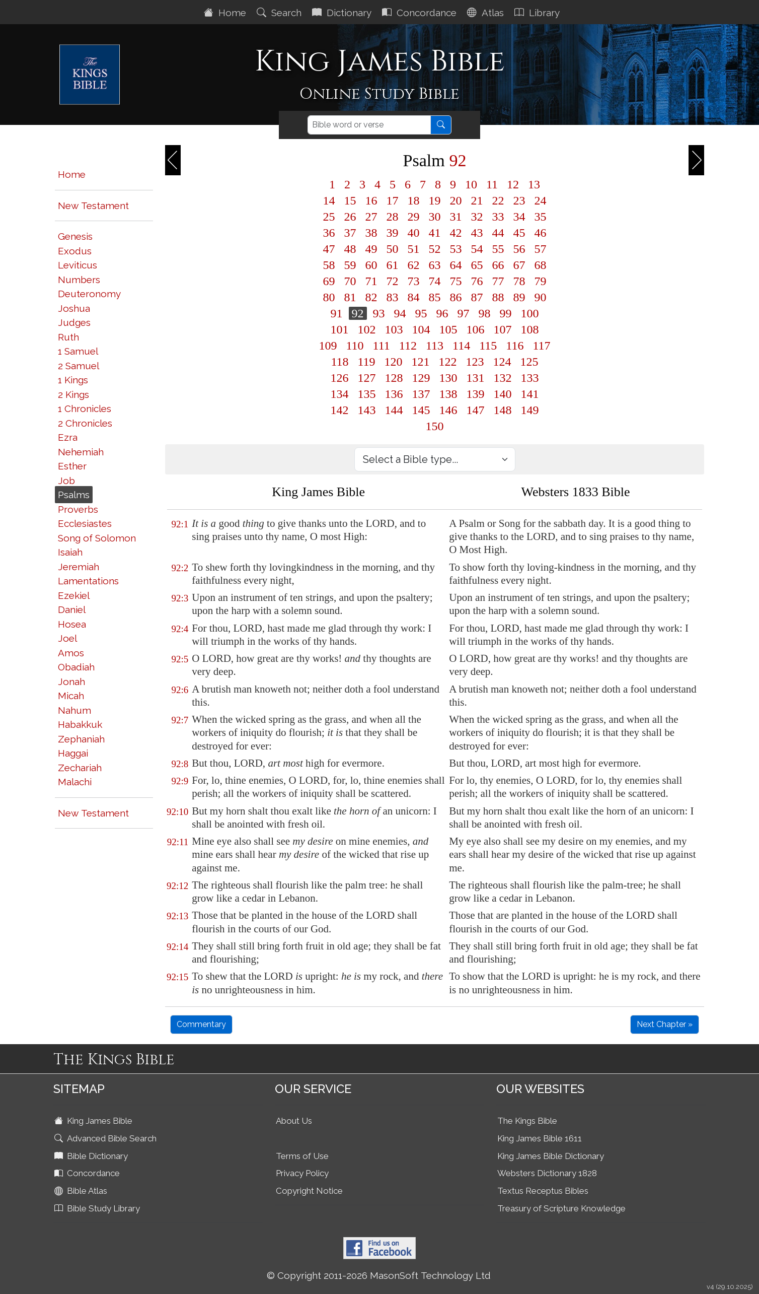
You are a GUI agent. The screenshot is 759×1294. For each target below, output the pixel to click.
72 (393, 281)
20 (456, 200)
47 (329, 248)
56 (519, 248)
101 (340, 329)
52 (435, 248)
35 (541, 216)
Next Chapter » (665, 1024)
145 (421, 410)
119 (366, 361)
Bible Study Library (98, 1208)
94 (400, 313)
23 (519, 200)
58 (329, 264)
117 (541, 345)
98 (485, 313)
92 (358, 313)
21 (477, 200)
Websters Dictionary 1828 (547, 1173)
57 (541, 248)
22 (498, 200)
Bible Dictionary (92, 1156)
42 (456, 232)
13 (534, 184)
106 (476, 329)
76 (477, 281)
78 (519, 281)
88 (498, 297)
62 (414, 264)
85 (435, 297)
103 (394, 329)
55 (498, 248)
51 (414, 248)
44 (498, 232)
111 (381, 345)
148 (503, 410)
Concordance (420, 12)
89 (519, 297)
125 (529, 361)
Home (226, 12)
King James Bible (94, 1121)
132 (503, 377)
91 (337, 313)
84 (414, 297)
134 (340, 393)
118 (339, 361)
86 (456, 297)
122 (448, 361)
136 (394, 393)
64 (456, 264)
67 (519, 264)
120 (394, 361)
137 (421, 393)
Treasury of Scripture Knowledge (561, 1208)
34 (519, 216)
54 (477, 248)
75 (456, 281)
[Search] (369, 124)
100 (530, 313)
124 (502, 361)
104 (421, 329)
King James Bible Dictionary (550, 1156)
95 (421, 313)
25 (329, 216)
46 (541, 232)
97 (463, 313)
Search (280, 12)
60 (371, 264)
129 (421, 377)
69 (329, 281)
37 (350, 232)
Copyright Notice (309, 1191)
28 (393, 216)
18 (414, 200)
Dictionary (343, 12)
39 (393, 232)
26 (350, 216)
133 (530, 377)
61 (393, 264)
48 (350, 248)
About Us (294, 1121)
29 (414, 216)
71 (371, 281)
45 (519, 232)
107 (503, 329)
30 (435, 216)
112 (408, 345)
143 (367, 410)
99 (506, 313)
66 (498, 264)
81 (350, 297)
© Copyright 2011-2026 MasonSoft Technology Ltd (379, 1275)
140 (503, 393)
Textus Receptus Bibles (542, 1191)
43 (477, 232)
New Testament (93, 205)
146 (448, 410)
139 (476, 393)
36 (329, 232)
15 (350, 200)
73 (414, 281)
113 (434, 345)
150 (435, 426)
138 (448, 393)
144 (394, 410)
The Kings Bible (527, 1121)
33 (498, 216)
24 (541, 200)
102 (367, 329)
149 (530, 410)
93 (379, 313)
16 (371, 200)
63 (435, 264)
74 (435, 281)
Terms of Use (302, 1156)
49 (371, 248)
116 (514, 345)
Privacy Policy (302, 1173)
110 (355, 345)
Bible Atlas (81, 1191)
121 (421, 361)
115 (488, 345)
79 (541, 281)
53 (456, 248)
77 (498, 281)
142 (340, 410)
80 (329, 297)
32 (477, 216)
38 (371, 232)
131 (476, 377)
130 (448, 377)
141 (530, 393)
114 (461, 345)
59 (350, 264)
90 (541, 297)
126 (340, 377)
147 (476, 410)
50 (393, 248)
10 (471, 184)
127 (367, 377)
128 (394, 377)
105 (448, 329)
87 (477, 297)
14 (329, 200)
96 (442, 313)
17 (393, 200)
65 (477, 264)
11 (492, 184)
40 (414, 232)
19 (435, 200)
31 (456, 216)
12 (513, 184)
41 (435, 232)
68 (541, 264)
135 (367, 393)
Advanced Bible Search (106, 1138)
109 (328, 345)
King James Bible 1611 (539, 1138)
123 (475, 361)
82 (371, 297)
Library (538, 12)
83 (393, 297)
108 (530, 329)
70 (350, 281)
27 (371, 216)
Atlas (486, 12)
